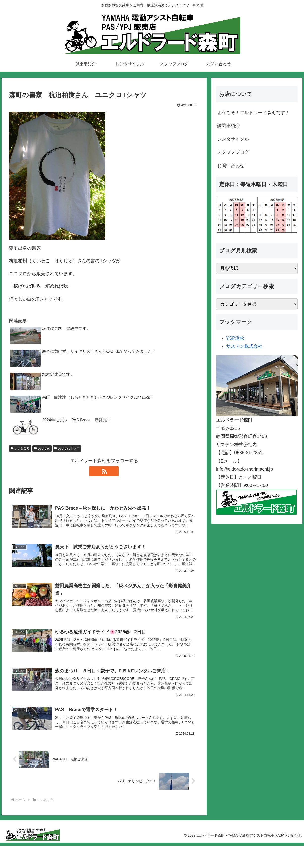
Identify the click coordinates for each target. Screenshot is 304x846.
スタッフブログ (233, 152)
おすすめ (42, 448)
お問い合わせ (230, 165)
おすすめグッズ (67, 448)
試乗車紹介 (228, 125)
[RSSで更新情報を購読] (104, 471)
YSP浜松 (235, 338)
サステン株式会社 (244, 346)
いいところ (20, 448)
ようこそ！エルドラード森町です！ (253, 112)
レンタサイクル (233, 139)
